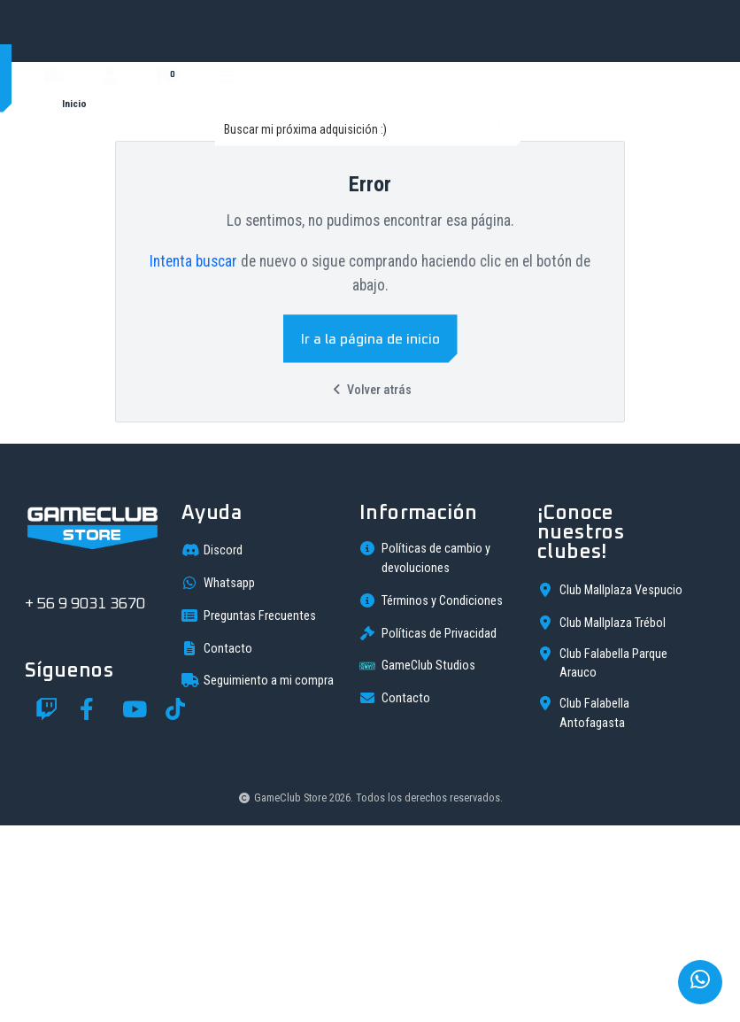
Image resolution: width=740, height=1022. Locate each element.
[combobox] (370, 129)
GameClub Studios (417, 862)
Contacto (216, 845)
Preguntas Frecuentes (248, 812)
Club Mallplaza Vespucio (609, 786)
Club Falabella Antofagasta (583, 909)
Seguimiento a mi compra (257, 877)
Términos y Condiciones (431, 797)
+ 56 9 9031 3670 (85, 801)
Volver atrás (370, 390)
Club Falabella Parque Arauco (602, 860)
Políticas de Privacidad (428, 830)
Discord (212, 747)
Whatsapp (218, 779)
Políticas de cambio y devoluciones (424, 754)
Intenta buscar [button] (193, 261)
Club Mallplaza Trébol (601, 819)
